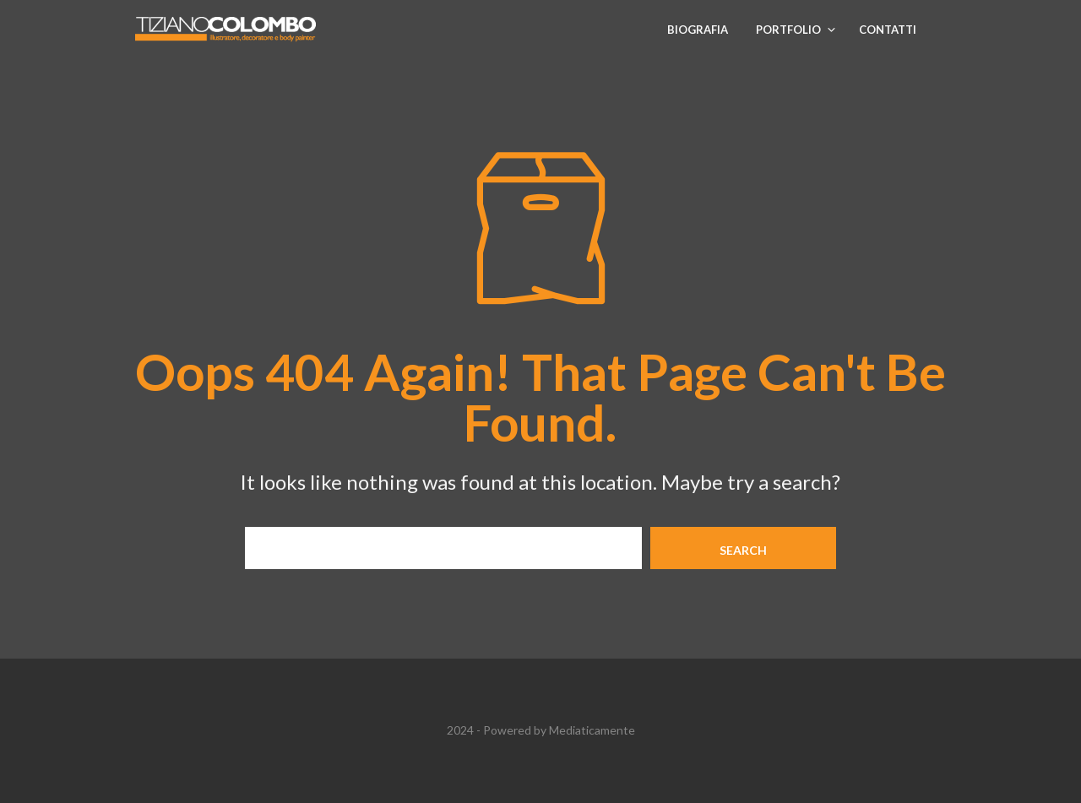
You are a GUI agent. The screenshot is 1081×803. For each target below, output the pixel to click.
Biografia (697, 29)
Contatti (887, 29)
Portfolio (788, 29)
